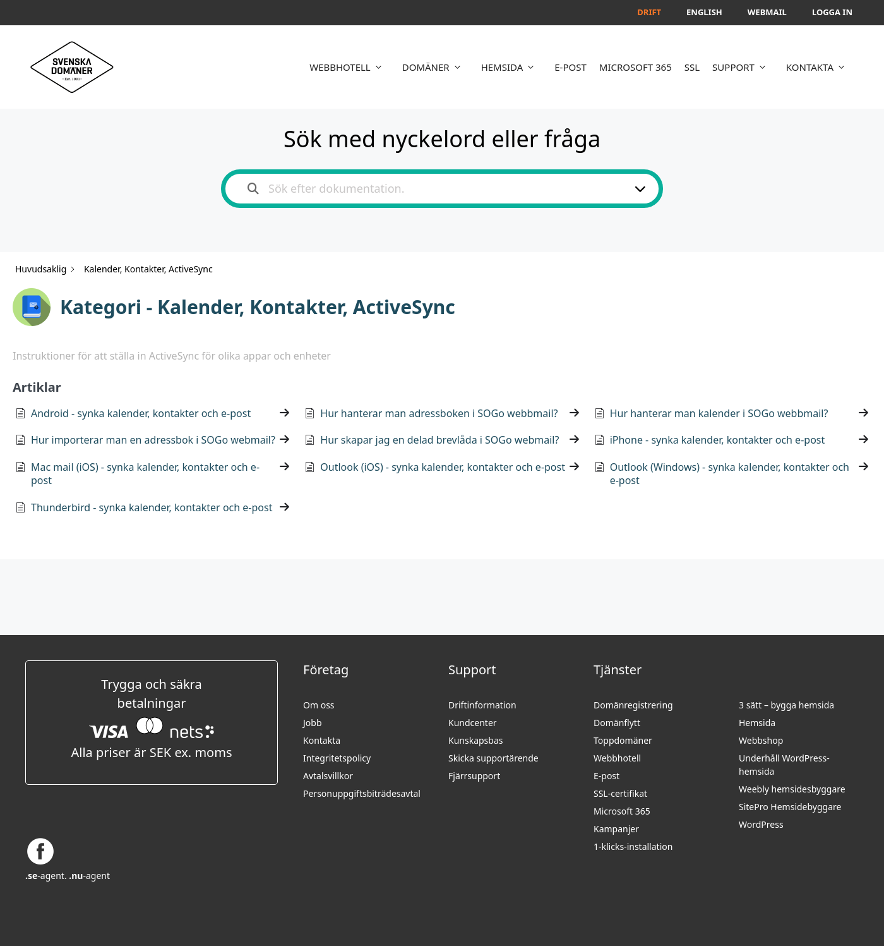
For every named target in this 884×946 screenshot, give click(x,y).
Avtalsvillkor (328, 776)
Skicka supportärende (493, 758)
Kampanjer (616, 829)
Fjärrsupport (474, 776)
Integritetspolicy (337, 758)
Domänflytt (617, 723)
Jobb (312, 723)
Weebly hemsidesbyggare (792, 789)
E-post (606, 776)
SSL (692, 67)
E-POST (570, 67)
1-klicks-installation (633, 846)
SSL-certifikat (620, 793)
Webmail (767, 12)
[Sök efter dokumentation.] (434, 188)
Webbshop (761, 740)
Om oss (319, 705)
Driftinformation (482, 705)
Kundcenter (472, 723)
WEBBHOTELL (349, 67)
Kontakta (321, 740)
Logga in (832, 12)
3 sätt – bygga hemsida (786, 705)
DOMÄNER (435, 67)
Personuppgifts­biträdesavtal (362, 793)
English (704, 12)
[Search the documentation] (253, 188)
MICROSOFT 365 (635, 67)
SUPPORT (743, 67)
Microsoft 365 (622, 811)
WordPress (761, 824)
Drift (649, 12)
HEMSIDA (511, 67)
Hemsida (757, 723)
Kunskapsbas (475, 740)
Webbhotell (617, 758)
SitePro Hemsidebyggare (790, 807)
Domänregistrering (633, 705)
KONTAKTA (819, 67)
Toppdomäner (623, 740)
